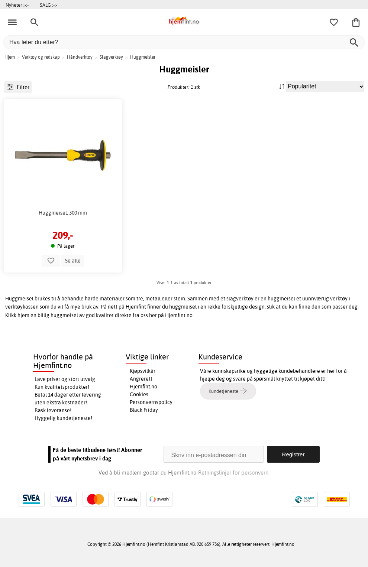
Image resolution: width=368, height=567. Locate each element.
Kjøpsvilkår (142, 371)
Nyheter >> (17, 5)
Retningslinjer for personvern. (233, 472)
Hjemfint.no (143, 386)
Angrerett (141, 378)
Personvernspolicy (151, 402)
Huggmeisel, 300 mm (63, 213)
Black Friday (144, 410)
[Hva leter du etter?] (184, 42)
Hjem (9, 57)
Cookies (139, 394)
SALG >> (48, 5)
